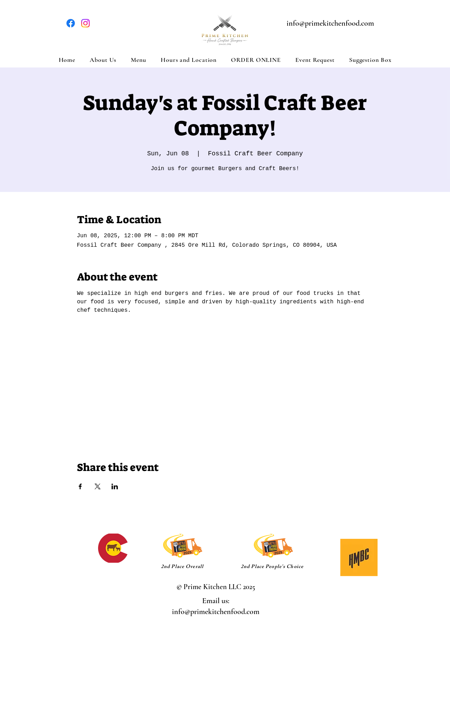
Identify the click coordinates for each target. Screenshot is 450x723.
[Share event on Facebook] (80, 486)
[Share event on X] (97, 486)
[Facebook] (70, 23)
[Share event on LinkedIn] (114, 486)
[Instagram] (85, 23)
